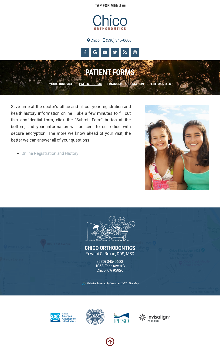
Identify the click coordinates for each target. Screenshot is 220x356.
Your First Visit (61, 84)
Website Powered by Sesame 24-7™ (104, 283)
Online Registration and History (49, 153)
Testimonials (160, 84)
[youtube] (105, 52)
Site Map (134, 283)
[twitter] (115, 52)
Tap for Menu (110, 5)
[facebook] (85, 52)
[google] (95, 52)
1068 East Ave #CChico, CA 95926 (110, 268)
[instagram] (135, 52)
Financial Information (125, 84)
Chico (93, 40)
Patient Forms (90, 84)
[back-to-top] (110, 342)
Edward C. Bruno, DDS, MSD (110, 253)
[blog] (125, 52)
